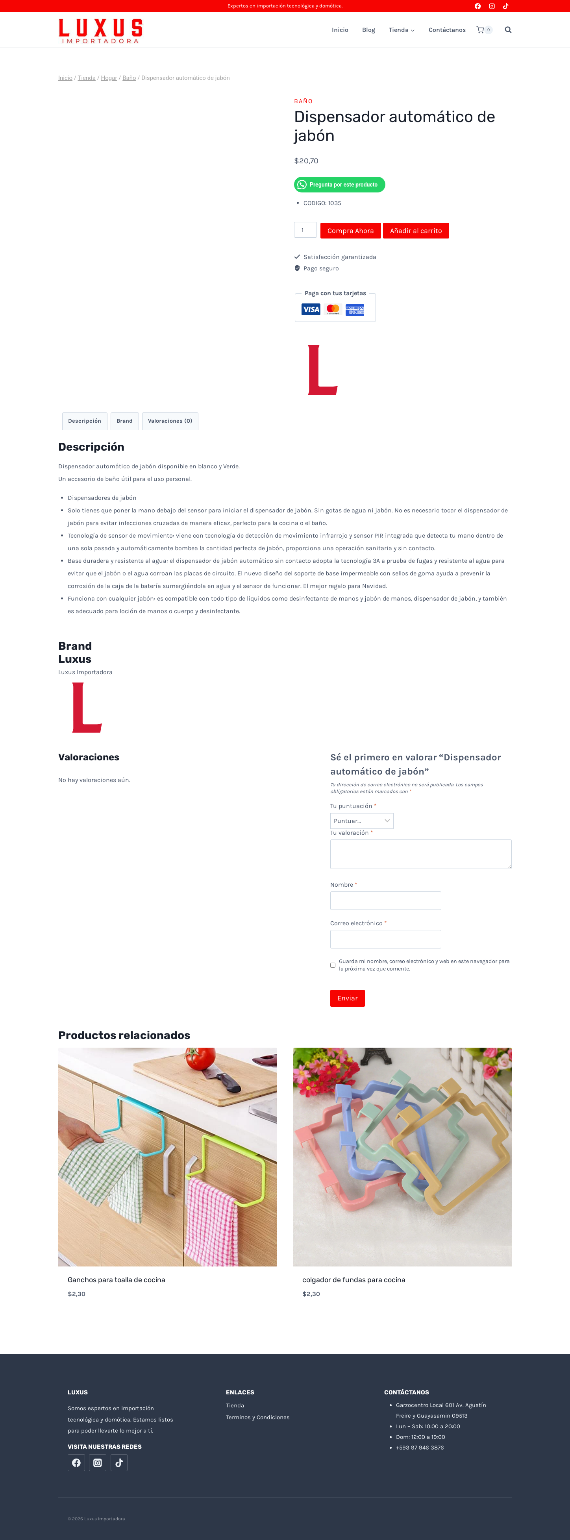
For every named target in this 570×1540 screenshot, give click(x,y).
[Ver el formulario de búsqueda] (504, 29)
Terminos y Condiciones (258, 1417)
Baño (303, 101)
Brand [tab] (125, 421)
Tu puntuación (353, 806)
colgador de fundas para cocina (353, 1280)
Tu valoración (351, 832)
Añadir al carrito (416, 230)
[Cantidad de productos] (305, 230)
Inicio (340, 29)
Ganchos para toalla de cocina (116, 1280)
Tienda (235, 1405)
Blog (368, 29)
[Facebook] (478, 6)
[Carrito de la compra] (484, 30)
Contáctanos (447, 29)
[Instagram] (492, 6)
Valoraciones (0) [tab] (170, 421)
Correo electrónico (358, 923)
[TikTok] (506, 6)
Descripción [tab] (84, 421)
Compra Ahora (351, 230)
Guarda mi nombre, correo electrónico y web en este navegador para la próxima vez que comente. (424, 965)
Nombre (343, 884)
